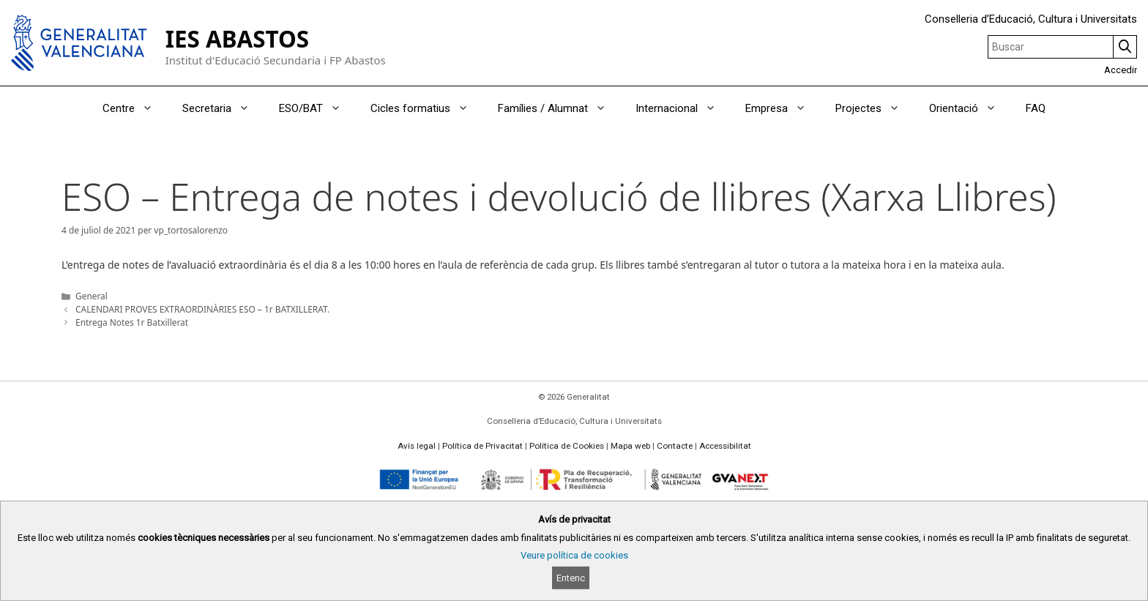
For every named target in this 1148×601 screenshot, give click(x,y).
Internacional (683, 108)
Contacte (675, 446)
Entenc (570, 577)
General (91, 296)
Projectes (874, 108)
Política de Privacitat (482, 446)
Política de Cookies (566, 446)
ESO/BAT (317, 108)
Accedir (1120, 69)
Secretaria (223, 108)
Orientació (970, 108)
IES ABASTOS (237, 38)
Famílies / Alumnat (559, 108)
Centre (135, 108)
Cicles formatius (426, 108)
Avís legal (417, 446)
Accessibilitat (725, 446)
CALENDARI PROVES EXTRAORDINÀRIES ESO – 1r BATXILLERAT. (202, 309)
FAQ (1036, 108)
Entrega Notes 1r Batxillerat (131, 322)
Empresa (783, 108)
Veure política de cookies (574, 555)
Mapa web (630, 446)
